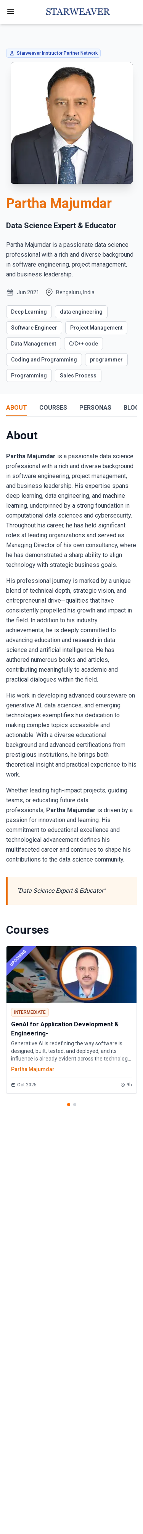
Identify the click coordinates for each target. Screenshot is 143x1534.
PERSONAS (95, 407)
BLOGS (133, 407)
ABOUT (16, 407)
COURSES (53, 407)
